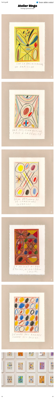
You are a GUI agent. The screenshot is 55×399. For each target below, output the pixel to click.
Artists (46, 2)
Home (41, 2)
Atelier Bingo (27, 6)
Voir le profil (4, 2)
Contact (51, 2)
